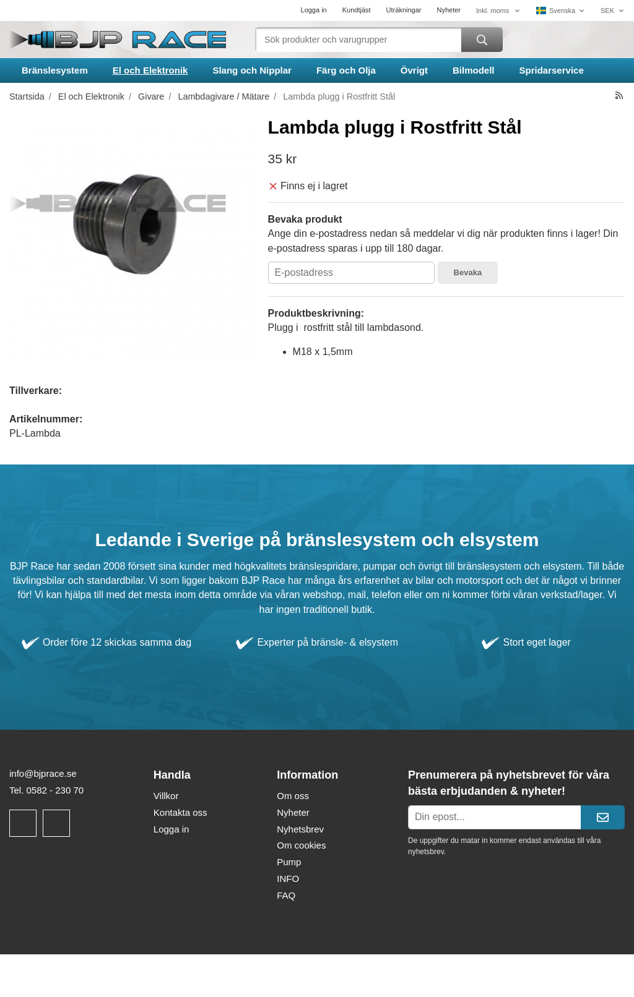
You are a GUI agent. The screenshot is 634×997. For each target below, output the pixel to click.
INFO (288, 878)
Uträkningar (404, 10)
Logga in (314, 10)
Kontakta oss (180, 812)
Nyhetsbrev (300, 829)
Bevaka (468, 272)
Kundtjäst (356, 10)
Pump (289, 862)
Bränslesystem (55, 70)
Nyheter (448, 10)
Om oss (293, 795)
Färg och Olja (346, 70)
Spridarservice (551, 70)
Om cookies (301, 845)
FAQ (286, 895)
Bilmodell (474, 70)
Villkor (166, 795)
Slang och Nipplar (252, 70)
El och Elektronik (150, 70)
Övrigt (414, 70)
